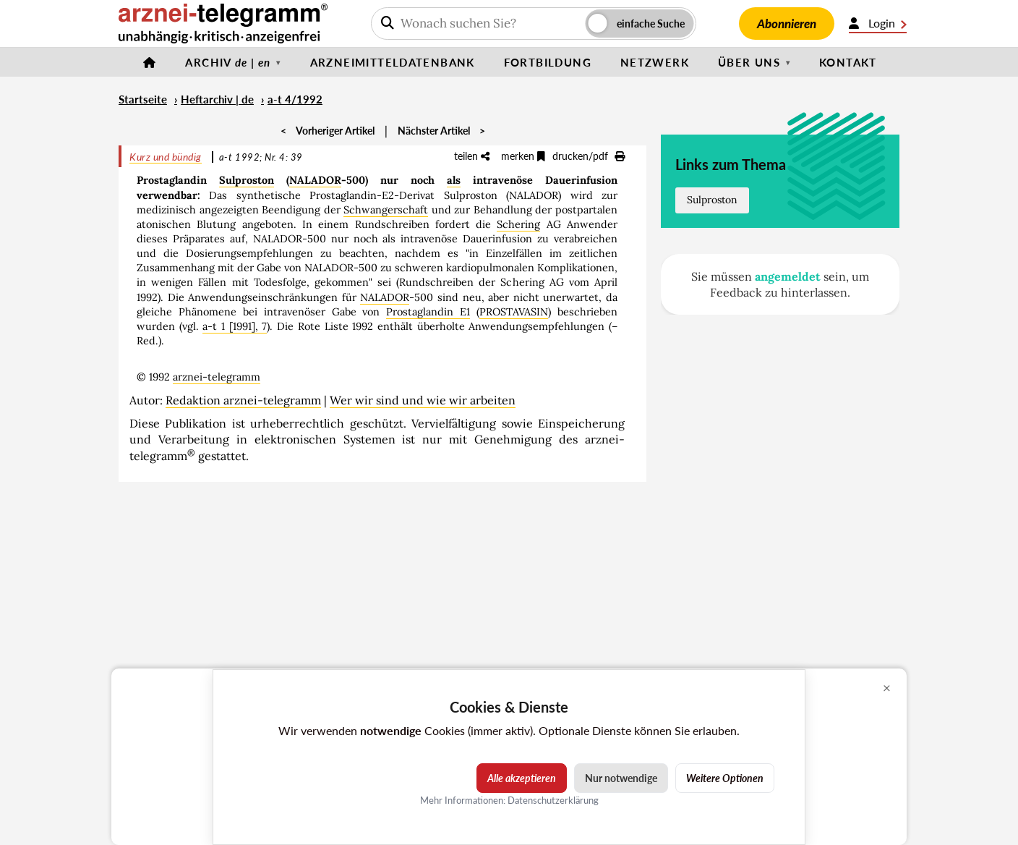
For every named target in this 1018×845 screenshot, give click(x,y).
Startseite (143, 99)
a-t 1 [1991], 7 (234, 326)
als (454, 180)
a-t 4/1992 (295, 99)
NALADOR (315, 180)
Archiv (227, 62)
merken (523, 156)
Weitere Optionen (725, 778)
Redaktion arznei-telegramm (243, 400)
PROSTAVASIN (513, 311)
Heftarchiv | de (217, 99)
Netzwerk (654, 62)
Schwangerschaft (385, 209)
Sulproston (246, 180)
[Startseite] (149, 62)
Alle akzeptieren (521, 778)
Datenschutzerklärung (553, 800)
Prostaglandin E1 (428, 311)
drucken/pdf (588, 156)
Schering (518, 224)
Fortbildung (547, 62)
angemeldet (788, 276)
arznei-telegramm (216, 376)
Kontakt (848, 62)
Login (878, 23)
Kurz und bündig (165, 156)
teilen (471, 156)
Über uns (749, 62)
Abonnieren (786, 23)
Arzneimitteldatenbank (392, 62)
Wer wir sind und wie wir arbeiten (423, 400)
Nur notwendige (621, 778)
